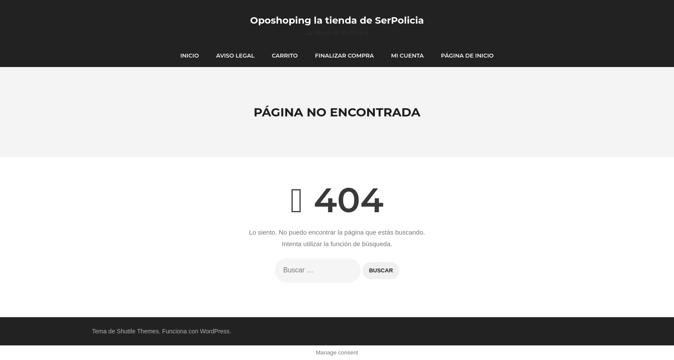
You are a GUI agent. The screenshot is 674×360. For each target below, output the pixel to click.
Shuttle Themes (138, 331)
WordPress (215, 331)
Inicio (189, 55)
